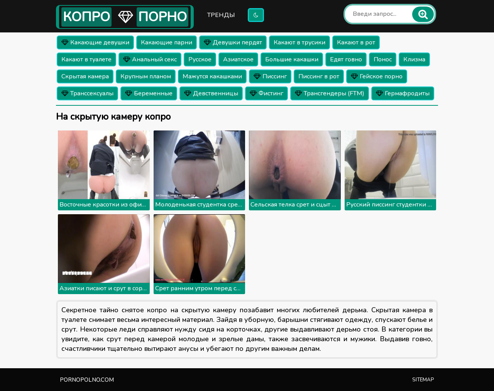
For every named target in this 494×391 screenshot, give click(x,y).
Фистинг (266, 93)
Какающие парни (166, 42)
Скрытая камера (85, 76)
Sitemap (423, 379)
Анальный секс (150, 59)
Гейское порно (377, 76)
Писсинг (270, 76)
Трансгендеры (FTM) (329, 93)
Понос (383, 59)
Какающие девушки (95, 42)
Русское (199, 59)
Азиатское (238, 59)
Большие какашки (291, 59)
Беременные (149, 93)
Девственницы (211, 93)
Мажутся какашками (212, 76)
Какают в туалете (86, 59)
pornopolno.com (87, 380)
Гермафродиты (403, 93)
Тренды (221, 15)
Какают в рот (356, 42)
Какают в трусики (299, 42)
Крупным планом (145, 76)
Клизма (414, 59)
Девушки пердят (233, 42)
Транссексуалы (87, 93)
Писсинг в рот (318, 76)
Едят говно (346, 59)
